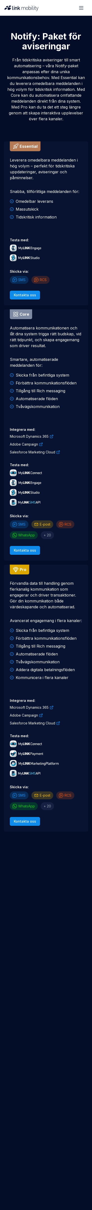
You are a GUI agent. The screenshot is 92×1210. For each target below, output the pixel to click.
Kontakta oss (25, 295)
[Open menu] (81, 8)
